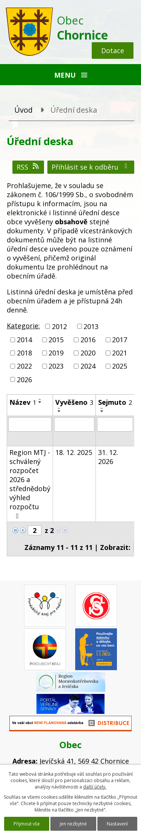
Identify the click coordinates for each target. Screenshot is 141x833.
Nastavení (117, 824)
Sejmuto (115, 402)
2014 (24, 339)
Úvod (23, 110)
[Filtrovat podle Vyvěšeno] (74, 424)
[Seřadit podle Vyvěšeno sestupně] (59, 411)
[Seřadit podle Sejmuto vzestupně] (102, 408)
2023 (56, 366)
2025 (119, 366)
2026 (24, 379)
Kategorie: (23, 325)
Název (22, 402)
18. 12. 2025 (73, 452)
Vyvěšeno (74, 402)
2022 (24, 366)
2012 (59, 326)
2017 (119, 339)
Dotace (112, 50)
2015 (56, 339)
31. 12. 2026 (108, 457)
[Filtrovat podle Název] (30, 424)
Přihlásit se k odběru (91, 167)
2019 (56, 352)
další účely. (94, 787)
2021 (119, 352)
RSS (28, 167)
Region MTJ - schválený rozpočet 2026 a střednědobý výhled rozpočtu (29, 483)
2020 (88, 352)
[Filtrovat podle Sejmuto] (115, 424)
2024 (88, 366)
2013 (91, 326)
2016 (88, 339)
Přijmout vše (27, 824)
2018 (24, 352)
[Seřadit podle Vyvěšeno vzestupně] (59, 408)
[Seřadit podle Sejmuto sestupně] (102, 411)
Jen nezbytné (73, 824)
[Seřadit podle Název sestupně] (40, 402)
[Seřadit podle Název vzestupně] (40, 399)
